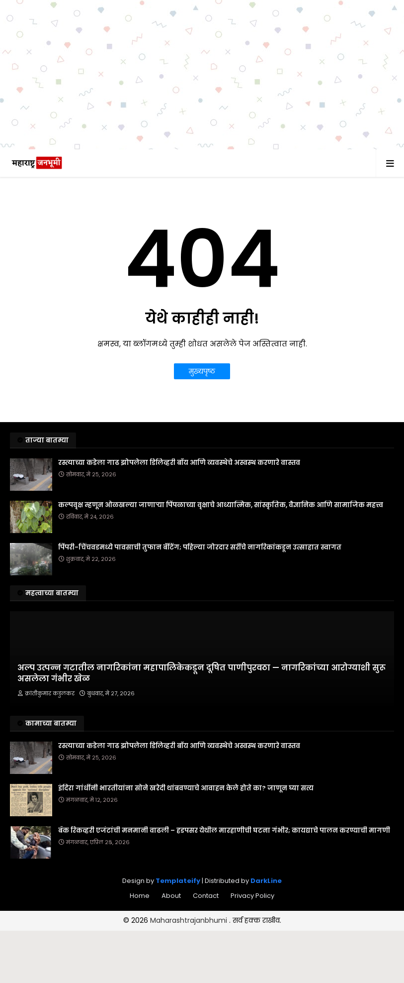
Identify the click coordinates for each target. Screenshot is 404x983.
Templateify (178, 880)
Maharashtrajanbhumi (189, 920)
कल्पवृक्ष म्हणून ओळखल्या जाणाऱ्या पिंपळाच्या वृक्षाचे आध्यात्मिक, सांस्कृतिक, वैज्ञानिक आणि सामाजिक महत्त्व (220, 505)
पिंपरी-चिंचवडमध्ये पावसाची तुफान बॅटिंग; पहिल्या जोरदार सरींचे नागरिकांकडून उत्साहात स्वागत (199, 547)
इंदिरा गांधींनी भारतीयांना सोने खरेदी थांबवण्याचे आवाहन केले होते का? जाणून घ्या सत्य (186, 788)
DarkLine (266, 880)
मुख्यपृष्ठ (202, 371)
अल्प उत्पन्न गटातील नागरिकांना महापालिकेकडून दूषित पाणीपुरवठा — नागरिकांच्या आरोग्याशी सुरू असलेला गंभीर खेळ (201, 673)
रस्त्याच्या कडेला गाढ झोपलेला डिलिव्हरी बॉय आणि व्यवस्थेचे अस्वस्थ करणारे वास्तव (179, 462)
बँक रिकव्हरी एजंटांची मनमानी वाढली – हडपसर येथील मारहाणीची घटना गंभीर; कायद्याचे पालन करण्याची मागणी (224, 830)
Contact (206, 895)
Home (140, 895)
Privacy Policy (252, 895)
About (171, 895)
